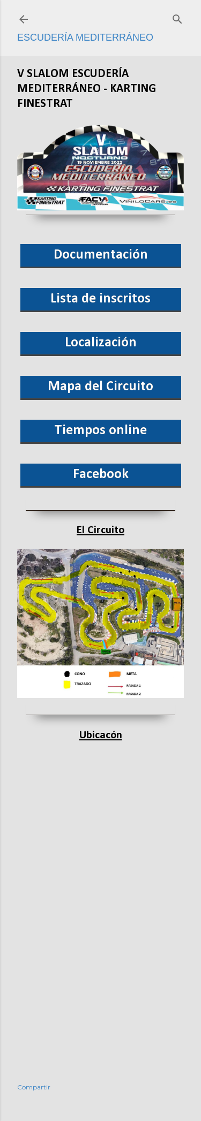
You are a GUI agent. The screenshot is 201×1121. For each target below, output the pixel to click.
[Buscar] (177, 17)
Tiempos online (100, 430)
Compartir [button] (33, 1087)
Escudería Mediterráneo (85, 37)
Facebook (101, 474)
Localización (101, 343)
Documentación (101, 255)
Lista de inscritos (100, 299)
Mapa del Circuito (100, 387)
